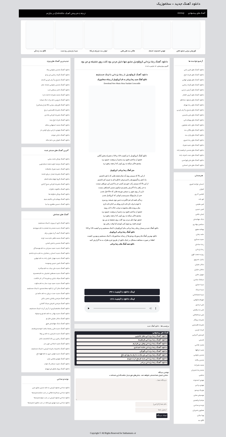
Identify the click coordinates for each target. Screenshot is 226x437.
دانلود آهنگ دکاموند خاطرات (59, 189)
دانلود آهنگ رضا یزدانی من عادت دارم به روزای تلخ (144, 355)
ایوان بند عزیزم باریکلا (98, 51)
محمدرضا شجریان (197, 370)
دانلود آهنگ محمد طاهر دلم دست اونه (55, 238)
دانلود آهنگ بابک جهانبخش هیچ (58, 324)
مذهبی (201, 375)
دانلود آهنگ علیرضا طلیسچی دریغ (57, 110)
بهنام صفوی (199, 229)
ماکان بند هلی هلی (128, 51)
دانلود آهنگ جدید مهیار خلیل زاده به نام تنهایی (52, 258)
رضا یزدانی (199, 250)
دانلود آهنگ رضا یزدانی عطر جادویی (151, 336)
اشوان (201, 189)
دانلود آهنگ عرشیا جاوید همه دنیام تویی (54, 164)
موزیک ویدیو (199, 390)
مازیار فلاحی (199, 345)
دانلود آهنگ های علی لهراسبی (193, 160)
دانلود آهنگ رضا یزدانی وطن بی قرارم (150, 344)
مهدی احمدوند (198, 380)
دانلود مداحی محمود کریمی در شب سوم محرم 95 (52, 398)
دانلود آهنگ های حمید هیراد (193, 145)
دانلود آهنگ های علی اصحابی (193, 165)
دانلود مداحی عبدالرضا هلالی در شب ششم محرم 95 (51, 393)
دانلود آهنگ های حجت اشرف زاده (191, 155)
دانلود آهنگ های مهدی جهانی (193, 80)
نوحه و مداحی (199, 405)
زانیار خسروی (199, 260)
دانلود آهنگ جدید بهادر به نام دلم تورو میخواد (52, 314)
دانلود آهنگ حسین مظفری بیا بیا (57, 204)
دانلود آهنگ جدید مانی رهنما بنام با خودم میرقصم (51, 329)
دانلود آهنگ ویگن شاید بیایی (59, 159)
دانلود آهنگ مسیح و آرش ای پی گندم (55, 80)
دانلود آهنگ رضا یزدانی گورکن (153, 351)
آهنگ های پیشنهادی (196, 13)
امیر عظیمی (200, 204)
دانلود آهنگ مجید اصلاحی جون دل (57, 344)
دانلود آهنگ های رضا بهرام (194, 105)
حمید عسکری (199, 239)
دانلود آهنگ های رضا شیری (193, 140)
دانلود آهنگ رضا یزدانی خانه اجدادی (150, 347)
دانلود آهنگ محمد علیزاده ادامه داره (56, 95)
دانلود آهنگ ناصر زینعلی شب (59, 90)
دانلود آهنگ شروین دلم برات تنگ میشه (55, 100)
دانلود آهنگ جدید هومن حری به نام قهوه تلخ (53, 354)
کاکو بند (201, 420)
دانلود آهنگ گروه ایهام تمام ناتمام (57, 179)
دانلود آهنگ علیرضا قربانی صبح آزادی (55, 184)
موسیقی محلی (199, 395)
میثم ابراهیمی (198, 400)
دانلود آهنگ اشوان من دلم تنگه (58, 140)
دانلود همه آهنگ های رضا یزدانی (122, 244)
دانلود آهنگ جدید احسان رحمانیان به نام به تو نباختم (49, 253)
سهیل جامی (199, 275)
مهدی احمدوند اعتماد (157, 51)
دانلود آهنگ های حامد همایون (193, 125)
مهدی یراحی (199, 385)
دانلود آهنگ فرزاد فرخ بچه (60, 120)
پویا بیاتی (200, 415)
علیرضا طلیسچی (198, 325)
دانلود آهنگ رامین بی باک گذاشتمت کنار (54, 339)
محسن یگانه (199, 360)
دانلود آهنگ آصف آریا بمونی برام (57, 233)
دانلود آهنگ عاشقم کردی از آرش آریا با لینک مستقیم (50, 309)
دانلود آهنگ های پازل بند (194, 135)
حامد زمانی (200, 234)
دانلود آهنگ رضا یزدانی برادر (153, 362)
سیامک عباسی (199, 280)
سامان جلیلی (199, 270)
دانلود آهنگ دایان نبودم (60, 135)
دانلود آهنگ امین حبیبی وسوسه (57, 263)
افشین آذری (199, 194)
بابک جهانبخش (198, 219)
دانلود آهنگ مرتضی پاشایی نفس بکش (55, 299)
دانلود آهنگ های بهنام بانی (194, 120)
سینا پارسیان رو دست (69, 51)
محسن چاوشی (199, 355)
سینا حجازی (199, 285)
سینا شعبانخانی (198, 295)
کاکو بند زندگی (40, 51)
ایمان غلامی (199, 214)
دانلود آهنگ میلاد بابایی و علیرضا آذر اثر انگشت (52, 278)
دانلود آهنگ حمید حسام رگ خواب (57, 364)
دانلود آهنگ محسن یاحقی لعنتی (58, 243)
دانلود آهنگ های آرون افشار (193, 95)
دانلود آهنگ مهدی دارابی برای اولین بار (55, 130)
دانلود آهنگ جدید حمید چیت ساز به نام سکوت (52, 283)
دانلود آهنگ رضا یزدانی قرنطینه (152, 340)
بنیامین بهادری (198, 224)
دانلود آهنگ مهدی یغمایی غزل (58, 359)
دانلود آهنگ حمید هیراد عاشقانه (57, 169)
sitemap (180, 13)
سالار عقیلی (199, 265)
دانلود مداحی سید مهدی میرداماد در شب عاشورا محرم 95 (48, 403)
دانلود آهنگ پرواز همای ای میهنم (57, 369)
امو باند (201, 199)
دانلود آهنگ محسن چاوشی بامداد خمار (55, 85)
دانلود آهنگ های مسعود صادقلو (192, 100)
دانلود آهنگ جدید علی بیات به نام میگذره (54, 268)
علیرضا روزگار (199, 320)
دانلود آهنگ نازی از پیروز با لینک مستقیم (54, 223)
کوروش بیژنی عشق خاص (186, 51)
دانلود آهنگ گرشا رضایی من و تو (57, 75)
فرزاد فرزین (199, 330)
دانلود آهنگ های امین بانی (194, 70)
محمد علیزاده (199, 365)
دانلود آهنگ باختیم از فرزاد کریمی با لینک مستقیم (51, 349)
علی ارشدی (200, 305)
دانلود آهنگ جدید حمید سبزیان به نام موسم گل (51, 248)
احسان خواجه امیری (196, 184)
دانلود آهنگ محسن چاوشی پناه (58, 70)
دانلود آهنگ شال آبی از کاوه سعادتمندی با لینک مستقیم (48, 289)
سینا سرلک (200, 290)
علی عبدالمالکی (198, 315)
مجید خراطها (199, 350)
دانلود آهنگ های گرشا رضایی (193, 85)
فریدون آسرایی (198, 335)
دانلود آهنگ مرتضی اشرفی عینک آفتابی (55, 304)
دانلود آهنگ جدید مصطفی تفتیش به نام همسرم (51, 273)
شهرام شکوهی (199, 300)
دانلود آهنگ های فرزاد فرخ (194, 75)
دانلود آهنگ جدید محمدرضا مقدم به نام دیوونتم (51, 228)
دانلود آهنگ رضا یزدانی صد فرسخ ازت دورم (147, 359)
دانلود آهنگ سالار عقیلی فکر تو (58, 319)
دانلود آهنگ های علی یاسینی (193, 115)
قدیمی (201, 340)
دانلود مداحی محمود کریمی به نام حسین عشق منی (51, 388)
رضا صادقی (199, 245)
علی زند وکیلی (198, 310)
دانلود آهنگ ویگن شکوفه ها (59, 194)
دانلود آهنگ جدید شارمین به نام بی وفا (55, 334)
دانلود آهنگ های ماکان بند (194, 130)
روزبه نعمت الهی (197, 255)
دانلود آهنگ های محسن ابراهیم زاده (190, 150)
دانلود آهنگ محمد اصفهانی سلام (57, 125)
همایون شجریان (198, 410)
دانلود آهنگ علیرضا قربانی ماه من (57, 115)
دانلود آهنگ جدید (153, 326)
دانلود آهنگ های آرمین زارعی (193, 90)
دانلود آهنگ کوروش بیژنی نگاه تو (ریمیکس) (53, 105)
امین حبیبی (199, 209)
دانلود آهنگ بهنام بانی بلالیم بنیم (57, 199)
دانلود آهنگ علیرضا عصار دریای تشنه (56, 174)
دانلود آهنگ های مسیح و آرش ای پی (190, 110)
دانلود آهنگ (142, 75)
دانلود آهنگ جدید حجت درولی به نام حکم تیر (52, 294)
